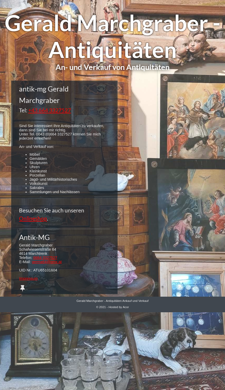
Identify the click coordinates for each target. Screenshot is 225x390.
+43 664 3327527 (49, 110)
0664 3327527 (45, 258)
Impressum (28, 278)
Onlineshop (33, 218)
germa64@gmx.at (47, 262)
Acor (126, 307)
